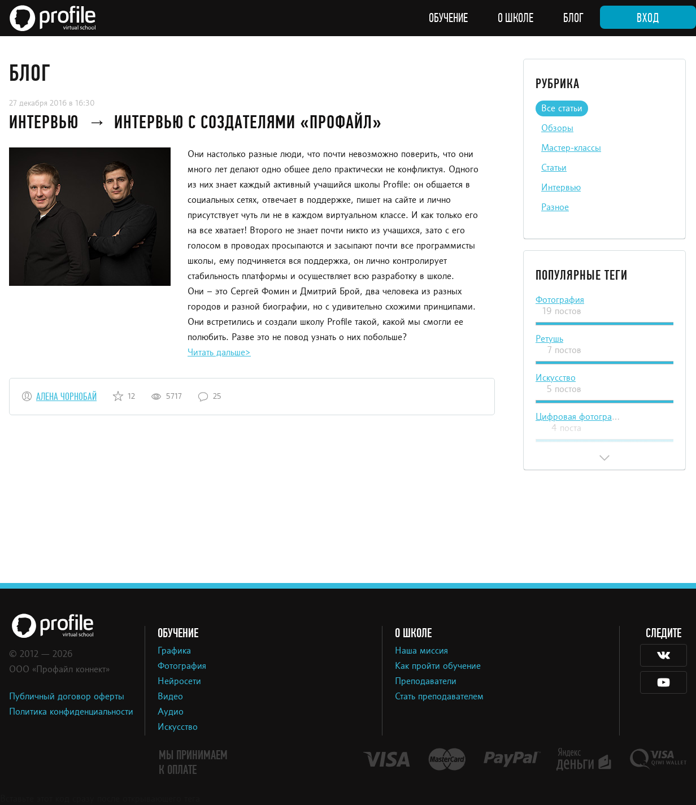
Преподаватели (425, 681)
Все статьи (561, 109)
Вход (648, 18)
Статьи (554, 168)
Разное (555, 207)
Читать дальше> (219, 353)
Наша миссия (421, 651)
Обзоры (557, 128)
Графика (174, 651)
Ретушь (549, 339)
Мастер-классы (571, 148)
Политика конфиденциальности (71, 712)
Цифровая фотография (581, 417)
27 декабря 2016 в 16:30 (52, 103)
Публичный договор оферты (66, 697)
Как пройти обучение (438, 666)
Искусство (556, 378)
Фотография (560, 300)
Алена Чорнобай (66, 396)
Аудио (171, 712)
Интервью (46, 122)
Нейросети (179, 681)
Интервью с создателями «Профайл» (248, 122)
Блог (573, 18)
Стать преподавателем (439, 697)
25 (217, 397)
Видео (170, 697)
